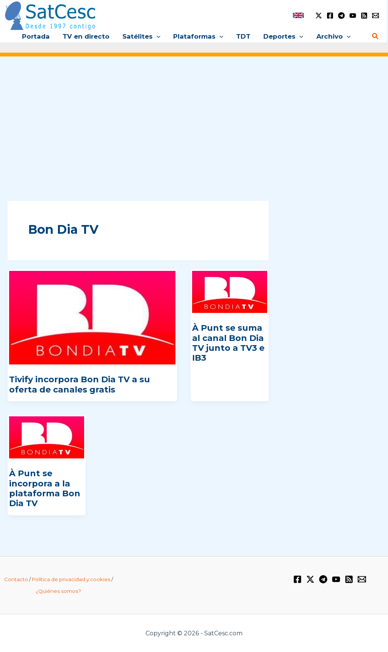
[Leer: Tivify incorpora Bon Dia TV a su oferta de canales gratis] (92, 317)
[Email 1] (375, 15)
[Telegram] (341, 15)
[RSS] (364, 15)
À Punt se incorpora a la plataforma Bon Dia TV (44, 488)
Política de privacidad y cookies (71, 579)
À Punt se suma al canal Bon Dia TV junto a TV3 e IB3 (228, 343)
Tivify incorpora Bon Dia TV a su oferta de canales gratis (79, 384)
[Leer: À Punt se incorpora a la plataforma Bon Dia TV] (46, 437)
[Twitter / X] (318, 15)
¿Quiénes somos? (58, 591)
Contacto (16, 579)
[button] (156, 36)
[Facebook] (330, 15)
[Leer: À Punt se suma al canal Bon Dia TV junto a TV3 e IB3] (229, 291)
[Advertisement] (194, 120)
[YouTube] (352, 15)
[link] (298, 15)
